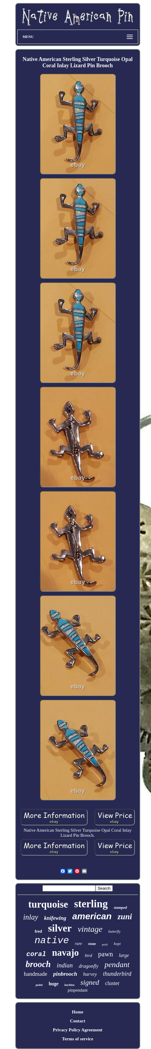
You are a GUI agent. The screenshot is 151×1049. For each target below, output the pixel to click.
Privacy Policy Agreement (78, 1029)
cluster (112, 983)
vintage (90, 929)
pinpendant (78, 990)
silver (60, 928)
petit (105, 944)
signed (89, 982)
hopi (117, 943)
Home (77, 1012)
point (39, 985)
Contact (77, 1021)
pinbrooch (65, 974)
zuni (125, 916)
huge (54, 983)
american (92, 916)
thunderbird (117, 973)
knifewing (55, 918)
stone (92, 944)
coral (36, 954)
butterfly (114, 931)
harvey (90, 974)
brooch (38, 964)
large (124, 955)
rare (78, 943)
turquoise (48, 904)
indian (65, 965)
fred (38, 931)
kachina (69, 985)
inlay (30, 917)
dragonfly (88, 966)
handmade (35, 974)
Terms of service (77, 1038)
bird (88, 955)
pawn (105, 954)
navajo (65, 952)
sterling (91, 904)
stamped (120, 907)
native (51, 940)
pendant (116, 964)
